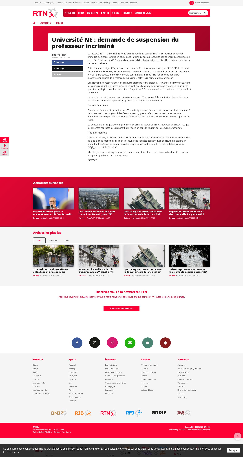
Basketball (73, 372)
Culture (36, 379)
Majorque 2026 (143, 12)
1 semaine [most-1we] (52, 240)
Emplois (68, 3)
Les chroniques (111, 368)
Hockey (72, 368)
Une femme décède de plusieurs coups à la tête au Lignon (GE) (97, 213)
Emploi (144, 386)
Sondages (109, 390)
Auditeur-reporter (199, 3)
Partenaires (182, 383)
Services (127, 12)
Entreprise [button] (49, 3)
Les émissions (111, 365)
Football (72, 365)
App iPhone (147, 342)
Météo (144, 376)
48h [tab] (39, 240)
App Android (165, 342)
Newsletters (130, 342)
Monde (36, 372)
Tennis (71, 390)
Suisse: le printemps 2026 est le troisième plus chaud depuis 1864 (188, 270)
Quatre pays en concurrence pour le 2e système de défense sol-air (143, 213)
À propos (181, 365)
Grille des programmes (115, 376)
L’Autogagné (110, 386)
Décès (86, 3)
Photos (105, 12)
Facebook (77, 342)
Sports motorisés (76, 393)
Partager (59, 62)
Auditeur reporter (40, 390)
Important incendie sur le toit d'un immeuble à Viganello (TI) (186, 213)
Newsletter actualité (41, 393)
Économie (37, 376)
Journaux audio (39, 383)
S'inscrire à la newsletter (121, 308)
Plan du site (66, 432)
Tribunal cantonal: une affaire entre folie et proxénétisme (50, 270)
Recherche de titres (113, 372)
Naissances (78, 3)
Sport (81, 12)
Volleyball (73, 376)
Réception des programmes (189, 368)
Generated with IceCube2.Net (198, 430)
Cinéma (144, 368)
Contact (181, 393)
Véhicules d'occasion (128, 3)
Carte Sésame (96, 3)
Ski (70, 383)
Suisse (59, 22)
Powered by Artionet (177, 430)
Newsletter (182, 397)
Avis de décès (147, 390)
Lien (57, 74)
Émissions (92, 12)
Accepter (233, 450)
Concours (109, 393)
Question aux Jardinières (115, 383)
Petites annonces (148, 379)
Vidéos (115, 12)
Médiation (182, 386)
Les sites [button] (37, 3)
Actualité (70, 12)
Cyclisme (72, 379)
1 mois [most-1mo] (66, 240)
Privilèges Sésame (111, 3)
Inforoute (60, 3)
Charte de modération (187, 390)
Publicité (181, 376)
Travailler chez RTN (185, 379)
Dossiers (36, 386)
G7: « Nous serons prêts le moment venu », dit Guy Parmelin (52, 213)
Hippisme (73, 386)
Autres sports (74, 397)
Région (35, 365)
